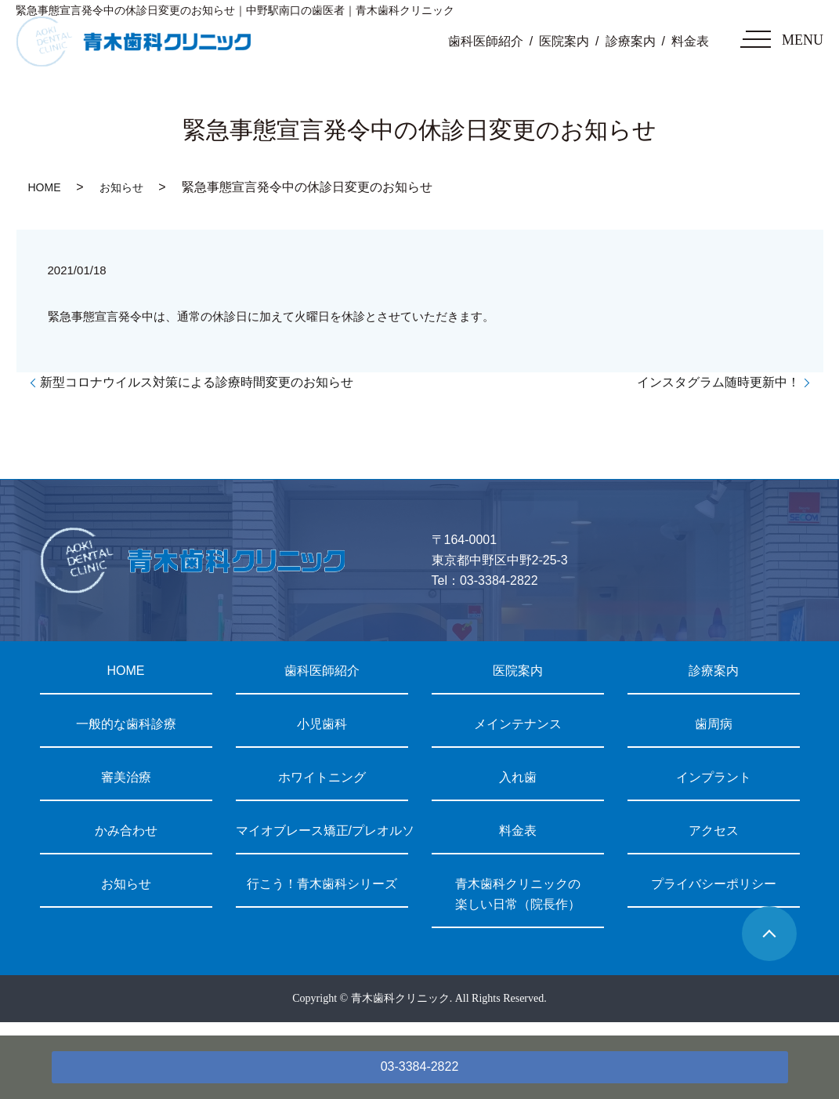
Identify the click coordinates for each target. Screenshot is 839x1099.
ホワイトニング (322, 777)
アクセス (714, 830)
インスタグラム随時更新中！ (718, 382)
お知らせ (121, 187)
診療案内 (631, 41)
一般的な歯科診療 (126, 724)
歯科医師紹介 (485, 41)
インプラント (713, 777)
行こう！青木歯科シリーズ (322, 883)
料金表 (690, 41)
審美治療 (126, 777)
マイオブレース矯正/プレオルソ (322, 830)
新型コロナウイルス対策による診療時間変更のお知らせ (196, 382)
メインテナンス (518, 724)
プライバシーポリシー (713, 883)
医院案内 (564, 41)
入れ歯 (518, 777)
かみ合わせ (126, 830)
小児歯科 (322, 724)
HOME (44, 187)
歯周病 (713, 724)
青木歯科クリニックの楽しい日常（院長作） (517, 894)
